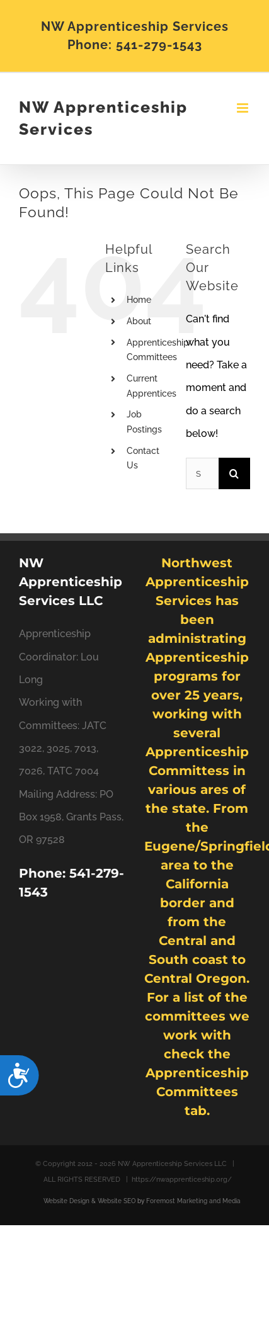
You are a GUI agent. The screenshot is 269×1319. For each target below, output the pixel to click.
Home (139, 300)
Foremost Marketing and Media (193, 1200)
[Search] (234, 473)
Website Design (66, 1200)
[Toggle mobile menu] (243, 108)
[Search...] (202, 473)
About (139, 321)
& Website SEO (112, 1200)
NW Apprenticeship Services (103, 118)
